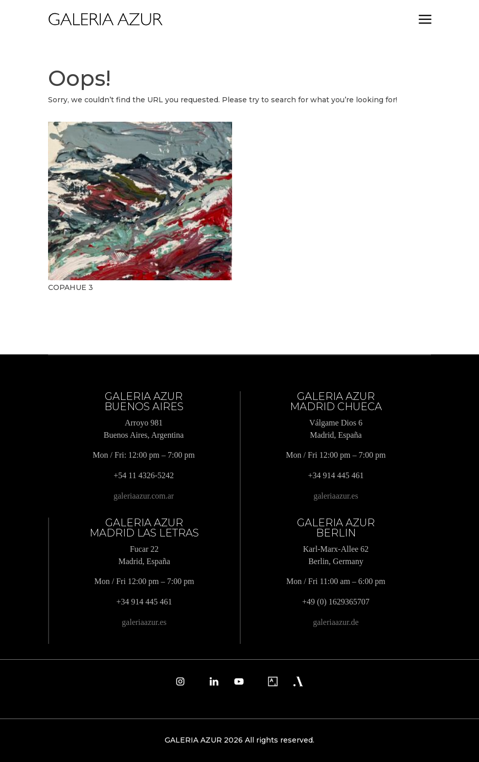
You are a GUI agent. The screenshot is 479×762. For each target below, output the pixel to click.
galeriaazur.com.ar (143, 495)
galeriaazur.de (335, 622)
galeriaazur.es (335, 495)
